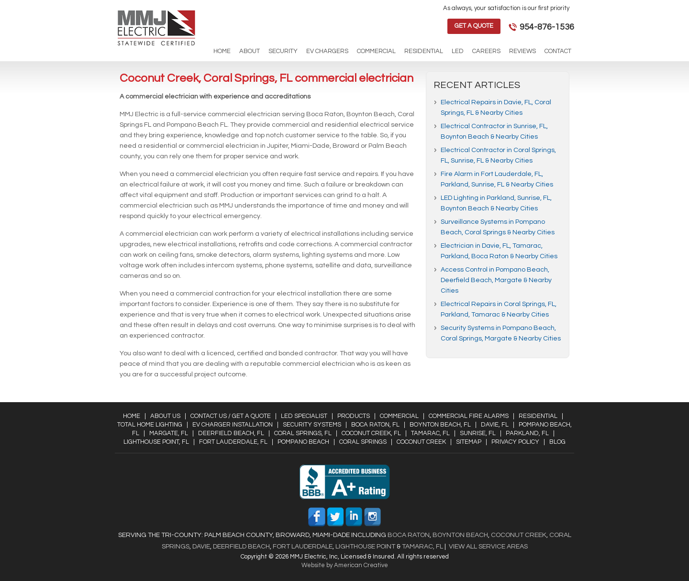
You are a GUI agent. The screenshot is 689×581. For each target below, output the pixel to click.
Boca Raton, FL (375, 424)
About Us (165, 416)
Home (131, 416)
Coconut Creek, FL (371, 433)
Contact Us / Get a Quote (230, 416)
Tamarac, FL (430, 433)
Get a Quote (474, 25)
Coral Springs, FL (303, 433)
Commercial (399, 416)
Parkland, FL (527, 433)
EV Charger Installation (232, 424)
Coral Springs (363, 441)
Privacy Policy (515, 441)
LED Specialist (304, 416)
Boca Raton (409, 535)
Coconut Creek (421, 441)
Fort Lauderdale (303, 546)
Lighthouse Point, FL (156, 441)
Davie (201, 546)
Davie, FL (495, 424)
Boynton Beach (460, 535)
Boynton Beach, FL (440, 424)
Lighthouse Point (364, 546)
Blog (557, 441)
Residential (538, 416)
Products (353, 416)
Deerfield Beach (240, 546)
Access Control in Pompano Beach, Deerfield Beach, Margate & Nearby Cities (496, 280)
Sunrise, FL (478, 433)
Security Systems (312, 424)
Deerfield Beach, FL (231, 433)
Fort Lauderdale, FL (233, 441)
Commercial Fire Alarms (469, 416)
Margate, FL (168, 433)
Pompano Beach (303, 441)
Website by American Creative (344, 565)
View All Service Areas (488, 546)
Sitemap (468, 441)
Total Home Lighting (149, 424)
